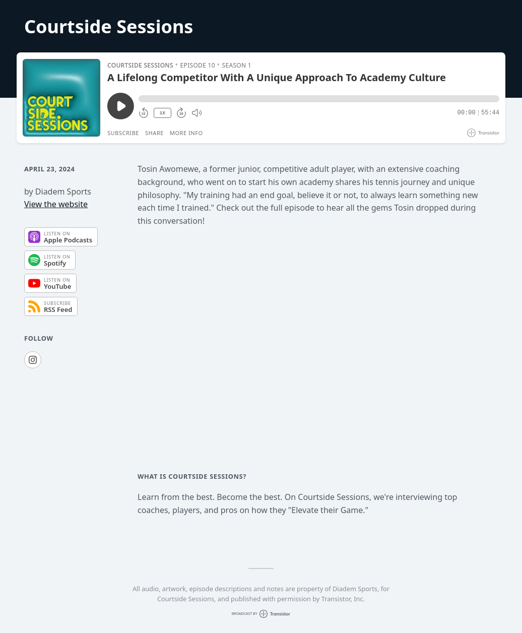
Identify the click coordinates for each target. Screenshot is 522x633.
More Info (186, 133)
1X (162, 113)
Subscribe (123, 133)
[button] (319, 98)
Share (154, 133)
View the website (56, 204)
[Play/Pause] (61, 97)
